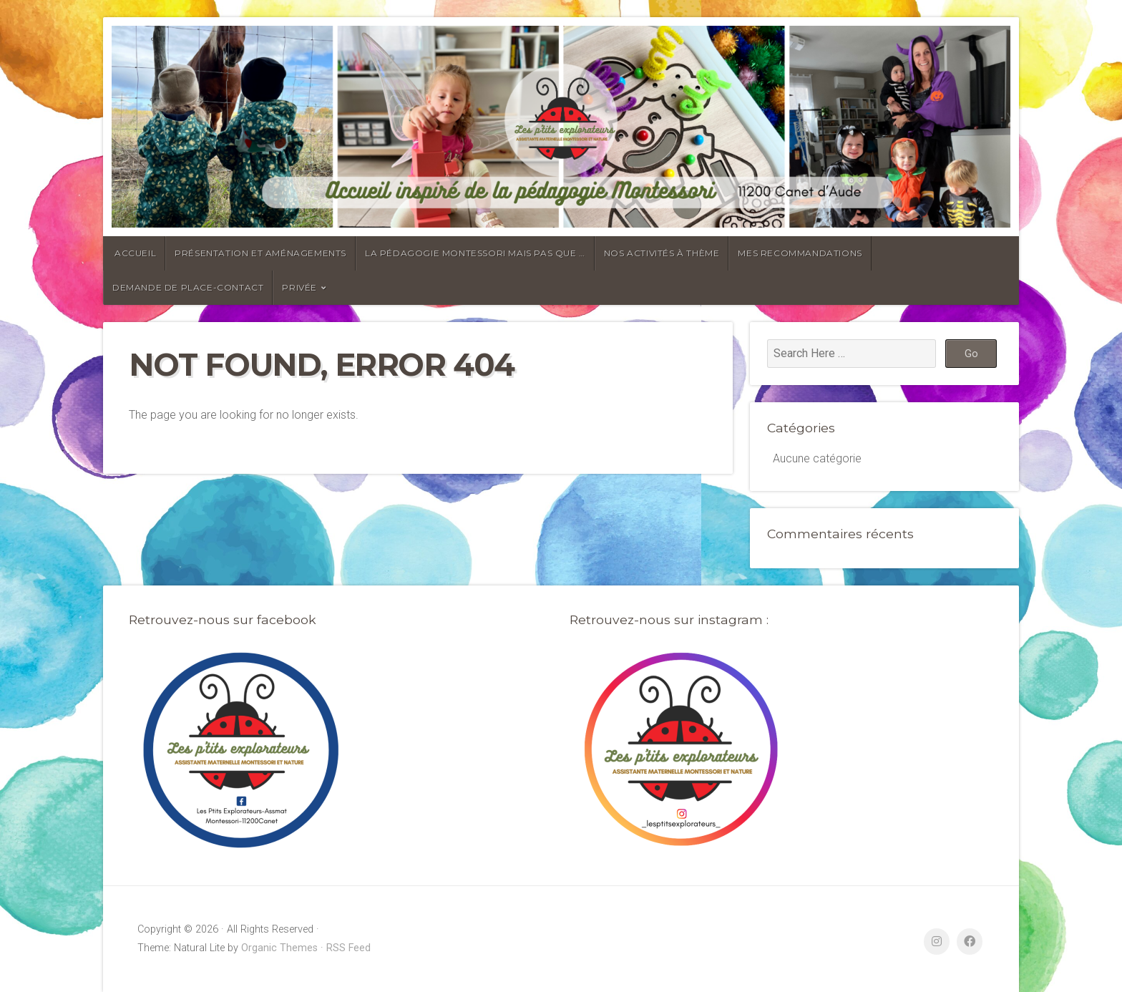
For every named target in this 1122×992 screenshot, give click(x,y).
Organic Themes (279, 948)
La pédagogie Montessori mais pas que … (475, 253)
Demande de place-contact (187, 287)
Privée (299, 287)
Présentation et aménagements (260, 253)
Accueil (135, 253)
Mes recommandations (800, 253)
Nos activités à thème (662, 253)
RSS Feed (348, 948)
